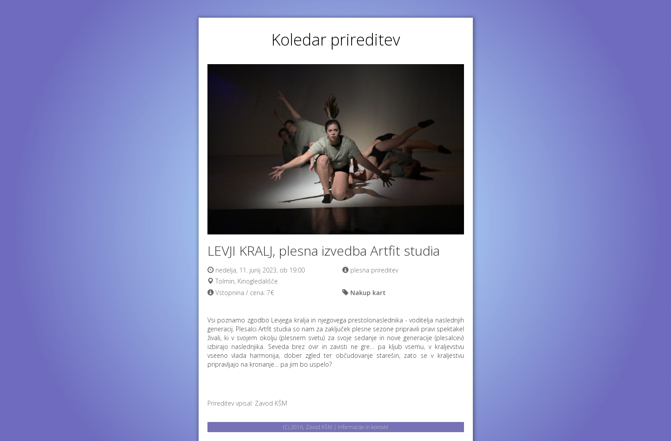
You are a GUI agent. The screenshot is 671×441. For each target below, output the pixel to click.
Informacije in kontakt (363, 427)
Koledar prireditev (335, 39)
